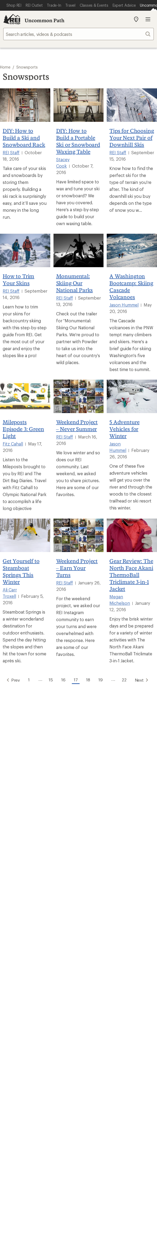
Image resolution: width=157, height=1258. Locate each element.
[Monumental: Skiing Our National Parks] (78, 250)
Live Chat (13, 1060)
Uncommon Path (44, 20)
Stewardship (93, 1022)
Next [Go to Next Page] (145, 679)
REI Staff (11, 152)
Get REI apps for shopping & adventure (78, 1101)
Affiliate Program (20, 1014)
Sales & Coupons (97, 912)
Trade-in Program (20, 967)
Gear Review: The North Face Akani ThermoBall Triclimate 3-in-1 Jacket (131, 575)
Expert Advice (94, 943)
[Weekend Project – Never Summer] (78, 396)
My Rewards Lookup (24, 874)
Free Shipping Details (101, 920)
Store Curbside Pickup (103, 882)
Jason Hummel (124, 304)
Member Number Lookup (29, 943)
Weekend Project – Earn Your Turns (77, 568)
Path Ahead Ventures (101, 967)
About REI (91, 989)
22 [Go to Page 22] (126, 679)
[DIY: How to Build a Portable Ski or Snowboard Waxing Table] (78, 105)
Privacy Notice (121, 1148)
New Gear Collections (25, 951)
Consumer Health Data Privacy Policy (103, 1156)
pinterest (85, 1086)
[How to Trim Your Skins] (25, 250)
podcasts (111, 1086)
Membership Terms (119, 1163)
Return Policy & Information (107, 874)
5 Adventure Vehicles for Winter (124, 429)
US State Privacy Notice (43, 1156)
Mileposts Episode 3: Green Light (23, 429)
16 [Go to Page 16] (62, 679)
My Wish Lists (17, 882)
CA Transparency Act (75, 1163)
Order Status (93, 866)
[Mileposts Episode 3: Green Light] (25, 396)
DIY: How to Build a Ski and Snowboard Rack (24, 137)
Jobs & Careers (18, 989)
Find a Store (15, 1052)
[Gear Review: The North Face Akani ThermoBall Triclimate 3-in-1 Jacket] (132, 535)
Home (5, 67)
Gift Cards (14, 920)
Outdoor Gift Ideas (22, 912)
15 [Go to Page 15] (49, 679)
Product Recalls (35, 1163)
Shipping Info (94, 890)
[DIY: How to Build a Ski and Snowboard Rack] (25, 105)
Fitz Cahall (13, 443)
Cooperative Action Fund (105, 997)
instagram (45, 1086)
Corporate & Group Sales (28, 1022)
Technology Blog (97, 1014)
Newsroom (91, 1005)
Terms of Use (35, 1148)
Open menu (148, 19)
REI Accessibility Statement (78, 1170)
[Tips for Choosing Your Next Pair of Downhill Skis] (132, 105)
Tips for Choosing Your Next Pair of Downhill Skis (131, 137)
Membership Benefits (25, 890)
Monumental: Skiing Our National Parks (74, 283)
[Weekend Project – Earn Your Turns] (78, 535)
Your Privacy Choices (77, 1148)
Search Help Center (23, 1044)
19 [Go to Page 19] (101, 679)
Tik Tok (59, 1086)
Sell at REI (13, 1005)
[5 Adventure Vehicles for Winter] (132, 396)
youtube (98, 1086)
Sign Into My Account (25, 866)
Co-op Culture (18, 997)
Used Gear (14, 959)
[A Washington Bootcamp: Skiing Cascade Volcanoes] (132, 250)
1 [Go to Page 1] (26, 679)
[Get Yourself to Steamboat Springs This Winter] (25, 535)
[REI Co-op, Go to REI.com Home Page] (11, 19)
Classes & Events (97, 951)
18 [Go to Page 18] (88, 679)
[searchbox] (78, 34)
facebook (71, 1086)
